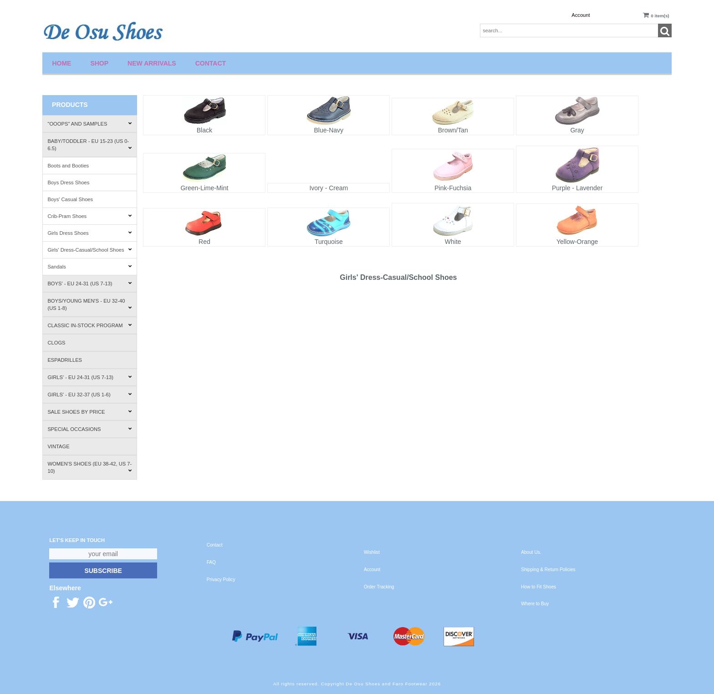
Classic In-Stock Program (89, 325)
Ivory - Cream (328, 188)
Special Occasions (89, 429)
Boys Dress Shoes (68, 182)
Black (204, 130)
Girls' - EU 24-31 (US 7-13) (89, 377)
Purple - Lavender (577, 188)
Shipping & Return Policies (548, 569)
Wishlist (372, 552)
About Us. (531, 552)
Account (580, 15)
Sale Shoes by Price (89, 412)
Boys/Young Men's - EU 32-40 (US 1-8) (89, 304)
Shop (99, 63)
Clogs (56, 342)
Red (204, 241)
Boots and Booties (68, 165)
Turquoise (329, 241)
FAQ (211, 562)
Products (70, 104)
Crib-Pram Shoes (89, 216)
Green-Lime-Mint (204, 188)
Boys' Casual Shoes (70, 199)
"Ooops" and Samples (89, 124)
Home (61, 63)
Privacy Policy (221, 579)
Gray (577, 130)
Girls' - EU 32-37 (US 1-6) (89, 394)
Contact (210, 63)
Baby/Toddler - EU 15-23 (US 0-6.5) (89, 144)
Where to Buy (535, 603)
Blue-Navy (329, 130)
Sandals (89, 266)
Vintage (58, 446)
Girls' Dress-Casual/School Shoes (89, 250)
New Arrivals (152, 63)
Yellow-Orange (577, 241)
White (453, 241)
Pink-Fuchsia (452, 188)
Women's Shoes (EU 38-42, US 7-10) (89, 467)
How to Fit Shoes (538, 586)
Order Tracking (379, 586)
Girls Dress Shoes (89, 233)
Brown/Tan (453, 130)
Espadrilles (64, 360)
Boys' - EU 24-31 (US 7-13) (89, 283)
